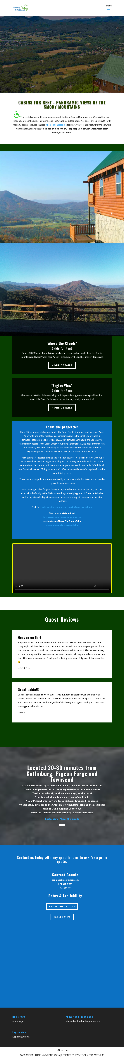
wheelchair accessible (56, 124)
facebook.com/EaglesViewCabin (62, 525)
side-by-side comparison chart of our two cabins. (67, 507)
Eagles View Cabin (21, 1036)
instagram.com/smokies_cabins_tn (62, 517)
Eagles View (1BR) (76, 35)
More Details (62, 365)
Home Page (17, 1021)
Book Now (30, 38)
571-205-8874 (58, 72)
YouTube (64, 1050)
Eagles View (51, 818)
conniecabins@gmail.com (65, 879)
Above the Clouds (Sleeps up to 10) (83, 1021)
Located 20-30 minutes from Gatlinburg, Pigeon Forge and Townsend (62, 773)
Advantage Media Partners (89, 1055)
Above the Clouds (69, 818)
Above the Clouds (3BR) (44, 35)
